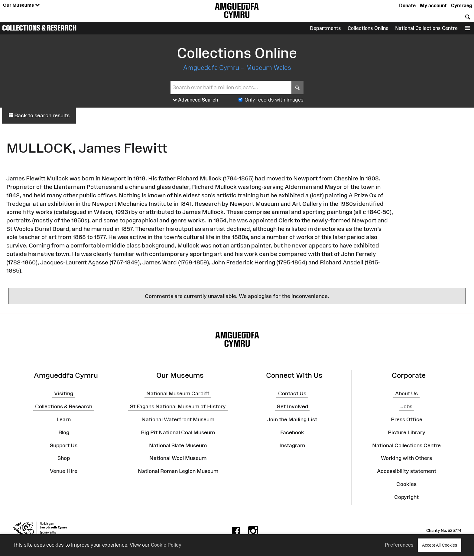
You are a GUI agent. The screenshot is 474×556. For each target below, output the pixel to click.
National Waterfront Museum (177, 419)
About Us (406, 393)
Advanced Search (195, 100)
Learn (64, 419)
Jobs (406, 406)
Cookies (406, 484)
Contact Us (292, 393)
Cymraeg (461, 5)
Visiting (63, 393)
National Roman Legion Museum (178, 471)
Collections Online (368, 28)
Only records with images (274, 99)
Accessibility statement (406, 471)
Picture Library (406, 432)
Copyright (406, 497)
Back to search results (39, 115)
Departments (325, 28)
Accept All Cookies (439, 545)
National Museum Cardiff (177, 393)
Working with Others (406, 458)
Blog (63, 432)
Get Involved (292, 406)
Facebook (292, 432)
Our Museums (21, 5)
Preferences (399, 545)
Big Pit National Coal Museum (178, 432)
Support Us (63, 445)
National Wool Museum (177, 458)
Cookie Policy (166, 545)
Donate (407, 5)
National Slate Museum (178, 445)
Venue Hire (63, 471)
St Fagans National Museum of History (178, 406)
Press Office (406, 419)
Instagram (292, 445)
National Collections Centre (426, 28)
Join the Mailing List (292, 419)
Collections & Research (39, 27)
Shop (63, 458)
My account (433, 5)
